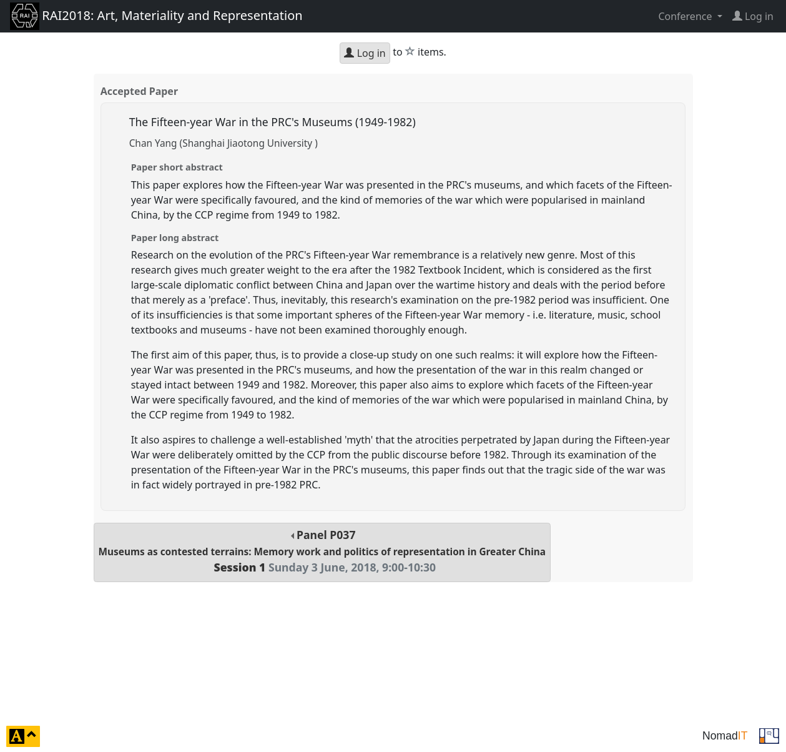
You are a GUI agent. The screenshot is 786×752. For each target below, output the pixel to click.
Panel (322, 551)
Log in (364, 53)
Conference (686, 16)
